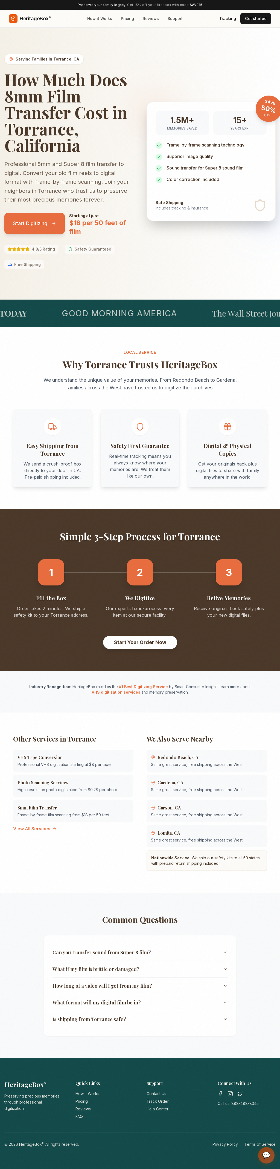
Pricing (127, 18)
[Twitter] (240, 1093)
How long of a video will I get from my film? (140, 986)
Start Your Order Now (140, 642)
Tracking (227, 18)
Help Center (157, 1109)
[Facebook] (220, 1093)
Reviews (151, 18)
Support (175, 18)
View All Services (35, 828)
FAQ (79, 1116)
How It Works (87, 1093)
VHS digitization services (116, 692)
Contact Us (156, 1093)
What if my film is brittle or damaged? (140, 969)
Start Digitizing (34, 223)
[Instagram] (230, 1093)
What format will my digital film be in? (140, 1002)
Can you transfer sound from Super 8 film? (140, 952)
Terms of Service (260, 1144)
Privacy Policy (225, 1144)
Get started (256, 18)
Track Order (158, 1101)
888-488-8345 (245, 1103)
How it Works (99, 18)
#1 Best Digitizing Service (143, 686)
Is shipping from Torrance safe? (140, 1019)
